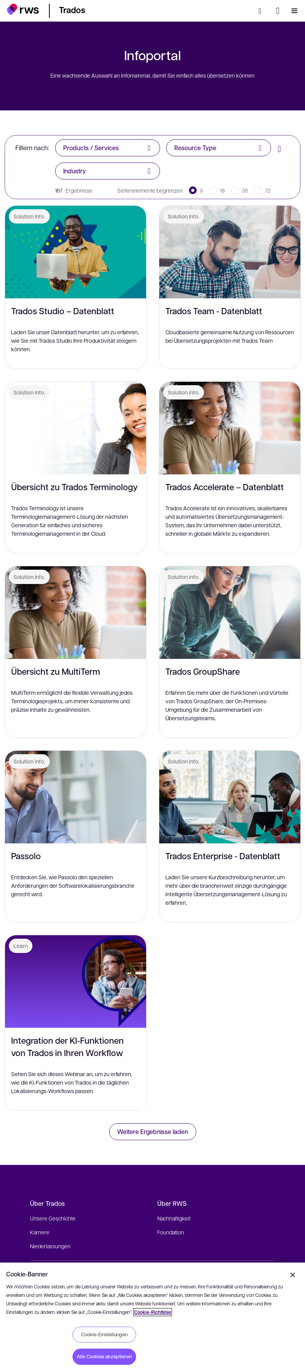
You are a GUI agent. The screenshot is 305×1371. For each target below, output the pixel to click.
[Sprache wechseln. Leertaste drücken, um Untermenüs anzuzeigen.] (278, 11)
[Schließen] (292, 1274)
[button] (23, 9)
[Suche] (262, 11)
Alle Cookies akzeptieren (104, 1356)
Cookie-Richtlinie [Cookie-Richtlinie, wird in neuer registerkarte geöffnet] (152, 1312)
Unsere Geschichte (53, 1218)
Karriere (39, 1232)
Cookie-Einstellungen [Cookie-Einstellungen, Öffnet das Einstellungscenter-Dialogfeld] (104, 1334)
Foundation (170, 1232)
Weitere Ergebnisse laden (152, 1131)
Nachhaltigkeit (173, 1218)
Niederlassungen (50, 1245)
